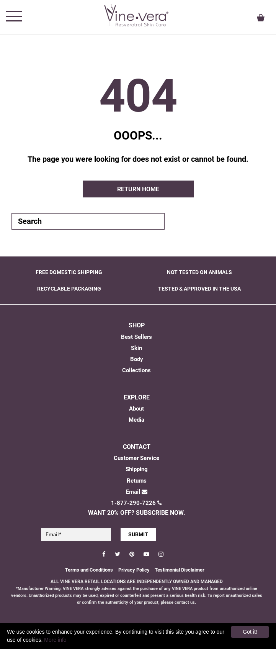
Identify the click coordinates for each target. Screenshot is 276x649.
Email (136, 491)
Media (136, 419)
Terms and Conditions (89, 570)
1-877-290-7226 (136, 502)
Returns (137, 480)
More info (55, 640)
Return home (138, 189)
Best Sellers (136, 337)
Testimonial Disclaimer (179, 570)
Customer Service (136, 458)
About (136, 408)
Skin (136, 348)
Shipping (137, 469)
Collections (136, 370)
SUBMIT (138, 534)
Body (136, 359)
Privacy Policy (134, 570)
